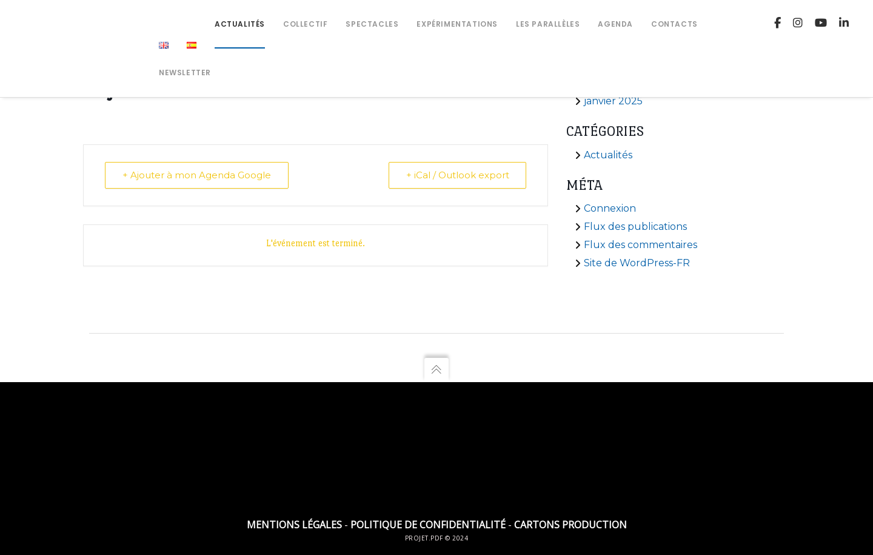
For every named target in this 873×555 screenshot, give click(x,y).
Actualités (608, 155)
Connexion (610, 208)
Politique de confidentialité (428, 524)
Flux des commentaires (640, 245)
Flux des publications (635, 226)
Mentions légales (294, 524)
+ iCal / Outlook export (457, 175)
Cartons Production (570, 524)
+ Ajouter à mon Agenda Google (196, 175)
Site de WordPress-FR (637, 263)
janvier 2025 (613, 101)
